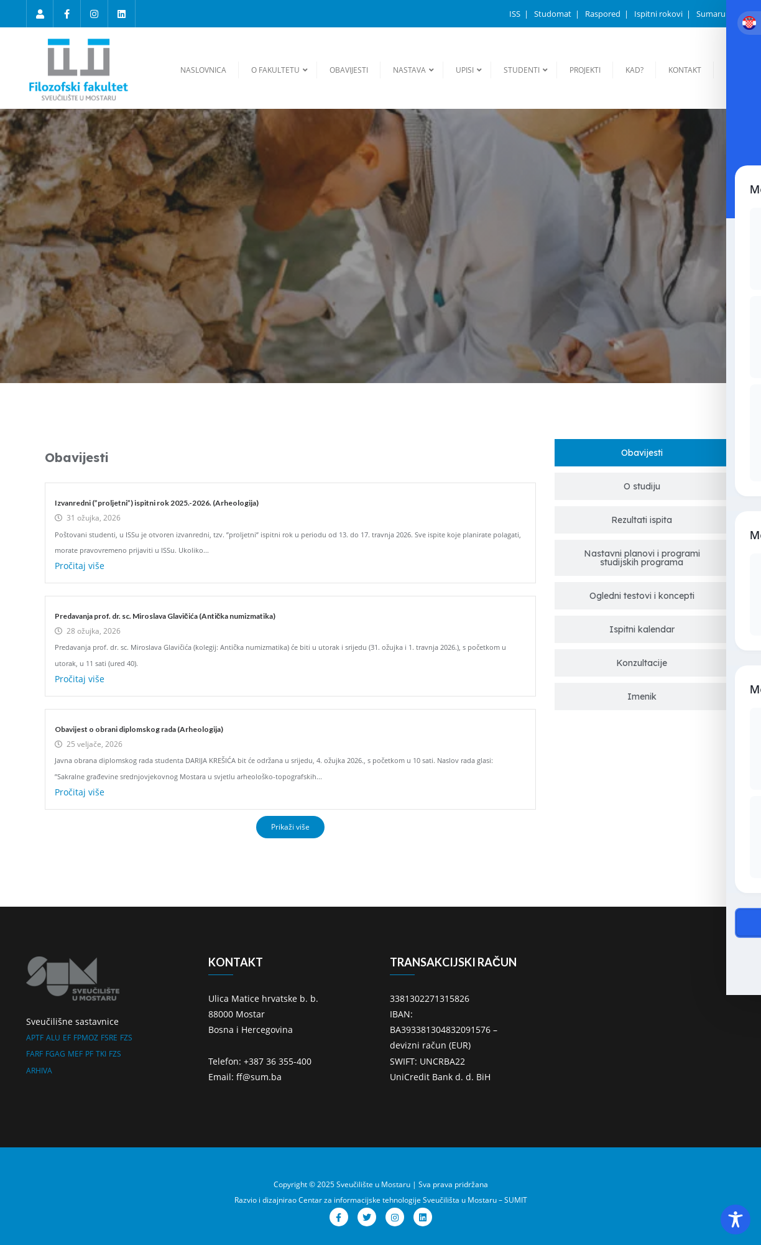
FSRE (109, 1037)
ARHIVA (39, 1070)
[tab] (642, 452)
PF (89, 1053)
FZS (126, 1037)
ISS (515, 13)
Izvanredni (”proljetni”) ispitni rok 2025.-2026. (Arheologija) (157, 502)
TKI (101, 1053)
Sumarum (714, 13)
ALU (53, 1037)
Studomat (553, 13)
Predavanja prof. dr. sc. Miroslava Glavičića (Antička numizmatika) (165, 616)
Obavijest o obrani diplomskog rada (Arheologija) (139, 729)
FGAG (55, 1053)
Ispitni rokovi (659, 13)
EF (67, 1037)
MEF (75, 1053)
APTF (35, 1037)
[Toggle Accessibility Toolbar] (735, 1219)
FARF (34, 1053)
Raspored (603, 13)
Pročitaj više (79, 566)
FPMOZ (85, 1037)
